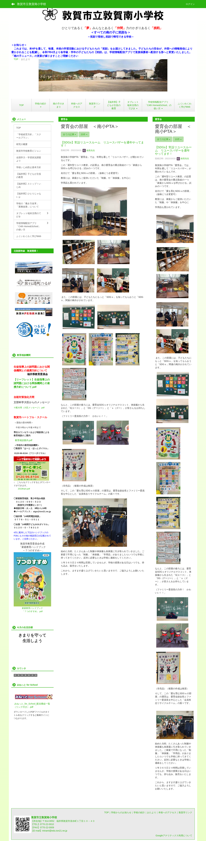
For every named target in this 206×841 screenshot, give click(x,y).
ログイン (190, 4)
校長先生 (89, 150)
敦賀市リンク (185, 812)
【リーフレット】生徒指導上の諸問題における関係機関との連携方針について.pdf (32, 383)
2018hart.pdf (24, 489)
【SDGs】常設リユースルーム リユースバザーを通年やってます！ (102, 144)
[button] (133, 105)
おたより (151, 812)
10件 (178, 139)
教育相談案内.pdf (23, 440)
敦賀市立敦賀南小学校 (31, 4)
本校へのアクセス (167, 812)
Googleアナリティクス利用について (174, 835)
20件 (84, 134)
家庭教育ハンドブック (32, 608)
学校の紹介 (139, 812)
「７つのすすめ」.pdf (32, 611)
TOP (16, 59)
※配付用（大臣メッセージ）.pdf (29, 407)
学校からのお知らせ (121, 812)
